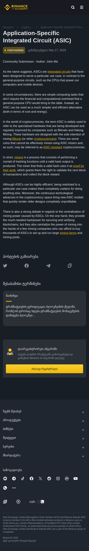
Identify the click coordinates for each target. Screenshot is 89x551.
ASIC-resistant (52, 147)
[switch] (40, 502)
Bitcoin (16, 138)
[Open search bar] (71, 7)
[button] (81, 7)
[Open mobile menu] (81, 7)
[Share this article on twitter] (5, 265)
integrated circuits (59, 71)
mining (18, 157)
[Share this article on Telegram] (48, 265)
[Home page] (16, 7)
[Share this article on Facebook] (26, 265)
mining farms (68, 232)
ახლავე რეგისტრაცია (44, 368)
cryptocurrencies (44, 138)
